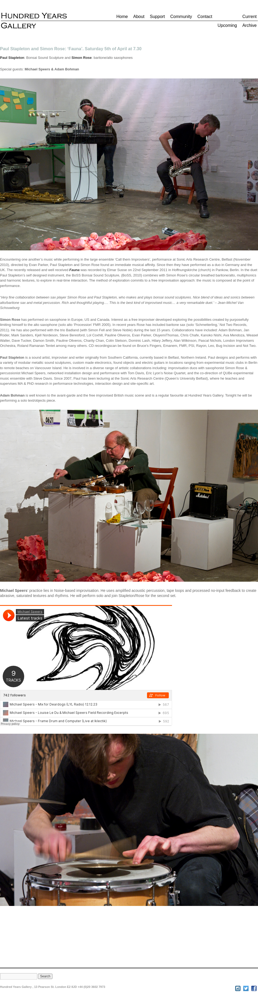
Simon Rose (81, 58)
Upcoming (227, 25)
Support (157, 16)
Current (249, 16)
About (139, 16)
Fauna (74, 270)
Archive (249, 25)
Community (181, 16)
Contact (204, 16)
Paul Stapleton (12, 58)
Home (122, 16)
